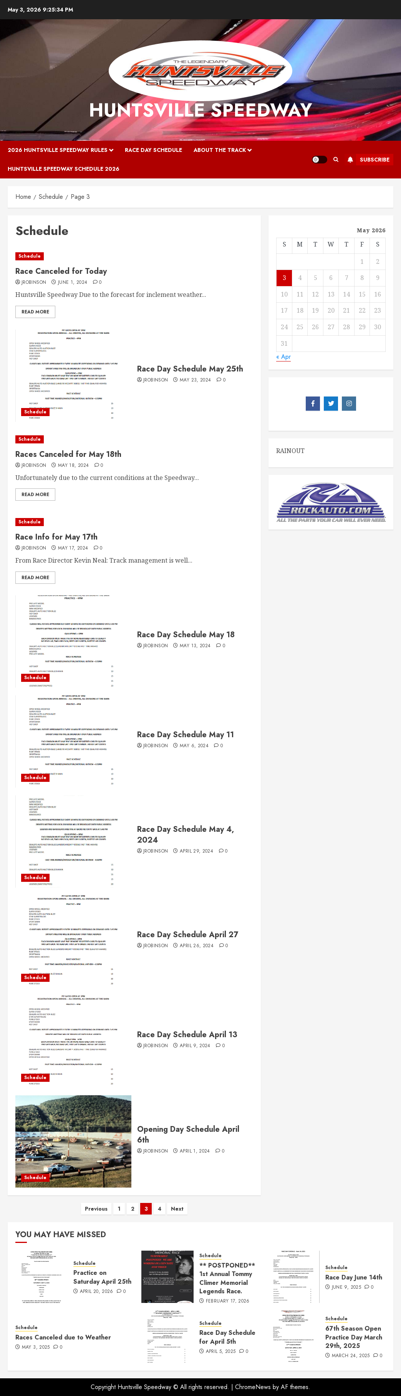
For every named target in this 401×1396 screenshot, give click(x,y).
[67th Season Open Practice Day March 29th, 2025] (293, 1337)
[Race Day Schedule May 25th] (73, 376)
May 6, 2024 (194, 746)
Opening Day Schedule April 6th (188, 1135)
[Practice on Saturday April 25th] (41, 1277)
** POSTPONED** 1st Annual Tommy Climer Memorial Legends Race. (227, 1278)
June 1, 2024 (72, 283)
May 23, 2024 (195, 380)
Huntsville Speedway (200, 110)
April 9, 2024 (195, 1046)
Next (177, 1209)
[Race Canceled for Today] (134, 256)
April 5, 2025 (221, 1352)
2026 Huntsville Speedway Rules (58, 150)
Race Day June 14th (353, 1277)
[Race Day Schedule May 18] (73, 641)
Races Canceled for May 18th (68, 454)
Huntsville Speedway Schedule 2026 (63, 169)
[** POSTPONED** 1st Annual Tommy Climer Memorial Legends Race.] (167, 1277)
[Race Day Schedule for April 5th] (167, 1337)
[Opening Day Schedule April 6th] (73, 1141)
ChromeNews (253, 1387)
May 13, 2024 (195, 646)
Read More (35, 311)
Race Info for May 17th (56, 537)
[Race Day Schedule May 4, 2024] (73, 841)
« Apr (283, 356)
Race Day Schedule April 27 (187, 934)
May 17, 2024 (73, 548)
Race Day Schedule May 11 (185, 734)
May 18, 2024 (73, 466)
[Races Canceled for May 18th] (134, 439)
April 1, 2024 (195, 1151)
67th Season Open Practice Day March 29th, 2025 (353, 1337)
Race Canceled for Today (61, 271)
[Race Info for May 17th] (134, 522)
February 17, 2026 (228, 1301)
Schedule (29, 256)
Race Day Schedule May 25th (190, 369)
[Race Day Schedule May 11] (73, 741)
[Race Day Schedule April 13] (73, 1041)
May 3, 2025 (36, 1347)
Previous (96, 1209)
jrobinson (34, 283)
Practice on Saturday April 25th (102, 1277)
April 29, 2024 (196, 851)
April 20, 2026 (96, 1292)
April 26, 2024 (197, 946)
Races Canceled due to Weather (63, 1337)
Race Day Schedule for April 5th (227, 1337)
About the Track (220, 150)
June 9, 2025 (346, 1287)
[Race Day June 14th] (293, 1277)
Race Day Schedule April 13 (187, 1034)
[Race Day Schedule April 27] (73, 941)
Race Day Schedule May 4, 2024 (185, 835)
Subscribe (367, 159)
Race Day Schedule (153, 150)
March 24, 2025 (351, 1356)
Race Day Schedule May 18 (186, 634)
